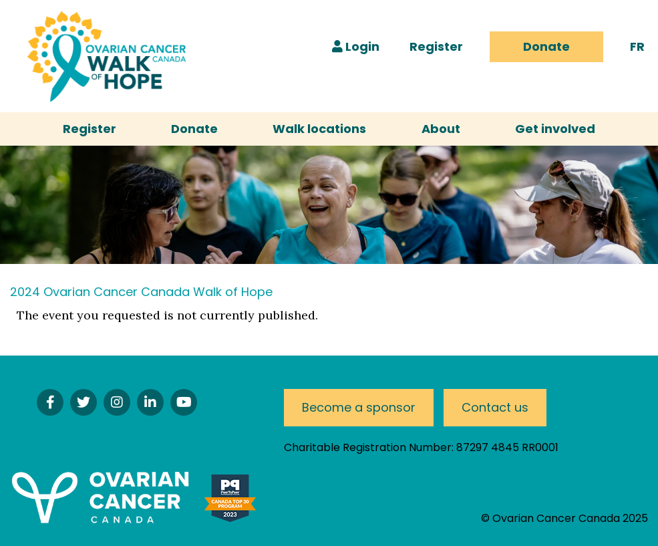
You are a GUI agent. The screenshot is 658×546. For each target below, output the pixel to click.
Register (436, 46)
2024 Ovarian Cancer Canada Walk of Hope (141, 291)
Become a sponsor (359, 407)
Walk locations (319, 128)
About (441, 128)
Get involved (555, 128)
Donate (546, 46)
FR (637, 46)
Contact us (495, 407)
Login (355, 46)
